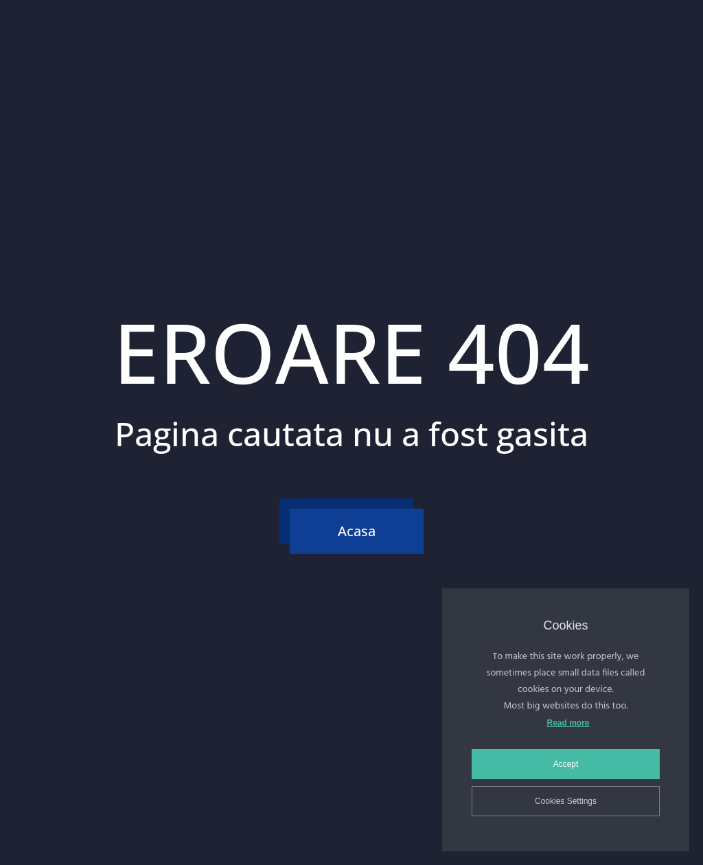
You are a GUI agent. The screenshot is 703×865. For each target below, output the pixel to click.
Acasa (357, 531)
